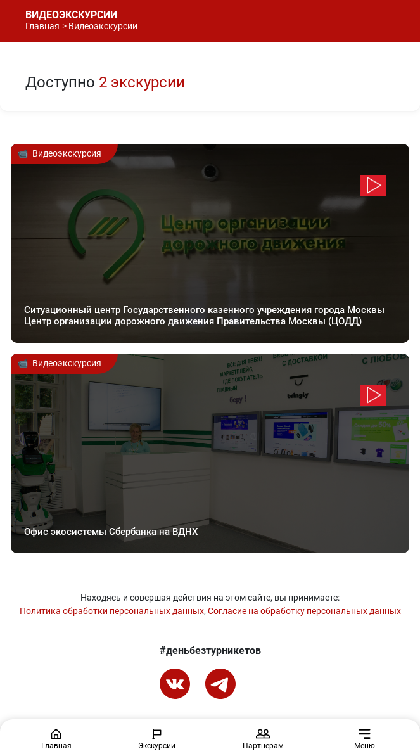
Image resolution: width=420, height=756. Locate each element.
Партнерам (263, 739)
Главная (42, 26)
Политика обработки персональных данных (112, 611)
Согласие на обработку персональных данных (304, 611)
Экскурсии (156, 739)
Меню (364, 739)
